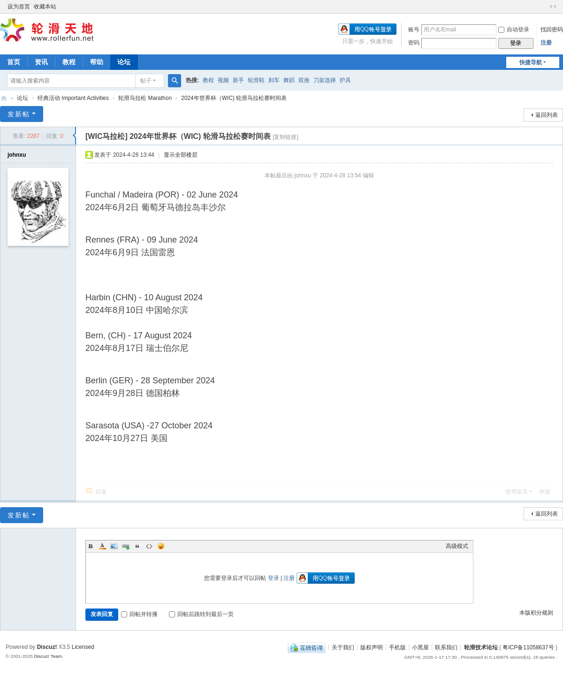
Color (102, 546)
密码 (413, 42)
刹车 (274, 80)
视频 (223, 80)
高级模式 (457, 546)
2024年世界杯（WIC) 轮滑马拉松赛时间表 (234, 98)
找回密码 (551, 29)
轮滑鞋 (256, 80)
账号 (413, 29)
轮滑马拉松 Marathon (145, 98)
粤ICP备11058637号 (528, 647)
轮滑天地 (4, 98)
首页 (13, 62)
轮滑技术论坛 (481, 647)
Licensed (83, 647)
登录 (273, 578)
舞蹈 (289, 80)
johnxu (17, 155)
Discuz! (47, 647)
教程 (69, 62)
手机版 (397, 647)
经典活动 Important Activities (73, 98)
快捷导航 (530, 62)
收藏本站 (45, 6)
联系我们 (446, 647)
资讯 (41, 62)
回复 (101, 491)
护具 (345, 80)
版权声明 (371, 647)
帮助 (96, 62)
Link (125, 546)
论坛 (123, 62)
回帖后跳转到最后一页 (201, 614)
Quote (137, 546)
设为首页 (19, 6)
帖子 (146, 80)
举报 (544, 491)
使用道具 (516, 491)
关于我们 (343, 647)
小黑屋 (420, 647)
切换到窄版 (553, 6)
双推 (304, 80)
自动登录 (513, 29)
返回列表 (546, 115)
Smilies (161, 546)
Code (149, 546)
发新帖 (19, 114)
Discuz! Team (48, 656)
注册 (546, 42)
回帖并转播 (139, 614)
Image (114, 546)
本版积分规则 (536, 612)
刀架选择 (324, 80)
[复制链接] (285, 137)
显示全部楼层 (181, 155)
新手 (238, 80)
